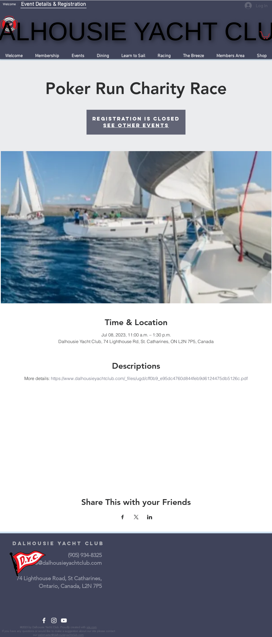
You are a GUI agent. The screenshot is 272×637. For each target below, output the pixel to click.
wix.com (92, 627)
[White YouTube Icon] (63, 620)
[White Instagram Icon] (53, 620)
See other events (136, 125)
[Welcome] (9, 4)
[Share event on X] (136, 517)
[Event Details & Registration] (53, 4)
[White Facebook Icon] (44, 620)
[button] (265, 35)
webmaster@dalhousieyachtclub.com (61, 635)
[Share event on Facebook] (122, 517)
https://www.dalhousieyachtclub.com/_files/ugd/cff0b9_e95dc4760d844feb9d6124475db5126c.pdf (149, 378)
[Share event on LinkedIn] (149, 517)
